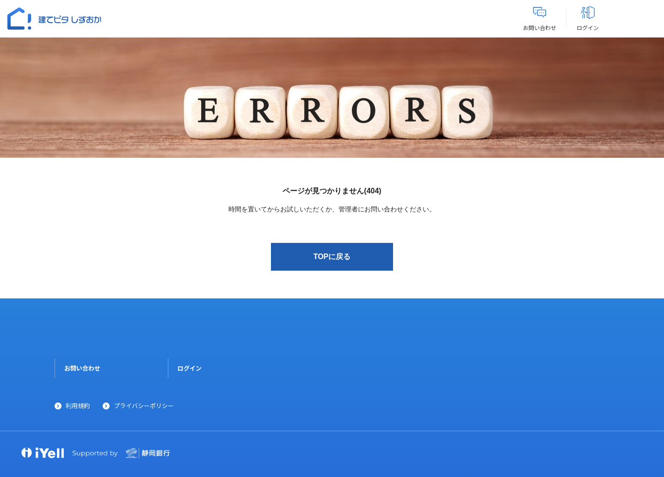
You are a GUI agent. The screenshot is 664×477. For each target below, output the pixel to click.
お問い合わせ (82, 368)
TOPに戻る (332, 256)
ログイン (190, 368)
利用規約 (78, 405)
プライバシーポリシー (144, 405)
